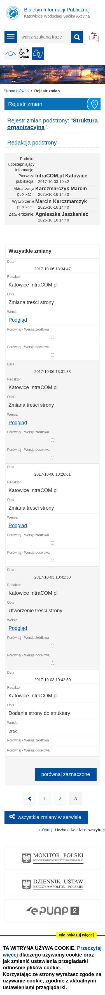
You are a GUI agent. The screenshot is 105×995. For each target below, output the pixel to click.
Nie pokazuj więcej (76, 935)
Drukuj (47, 830)
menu (10, 37)
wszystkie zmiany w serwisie (49, 817)
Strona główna (16, 91)
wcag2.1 (24, 53)
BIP (94, 38)
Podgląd (17, 320)
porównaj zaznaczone (65, 774)
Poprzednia (29, 798)
